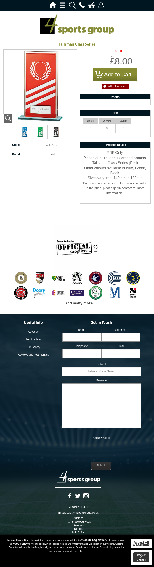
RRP (111, 51)
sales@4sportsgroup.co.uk (82, 512)
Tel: (69, 507)
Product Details (116, 144)
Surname (121, 330)
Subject (101, 364)
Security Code (101, 437)
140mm (90, 121)
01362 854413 (81, 507)
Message (101, 380)
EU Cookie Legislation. (92, 540)
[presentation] (101, 448)
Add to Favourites (116, 86)
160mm (107, 121)
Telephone (81, 346)
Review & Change (141, 557)
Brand (16, 154)
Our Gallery (33, 347)
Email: (62, 512)
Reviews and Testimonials (33, 354)
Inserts (115, 97)
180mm (123, 121)
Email (121, 346)
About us (33, 331)
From (112, 56)
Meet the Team (33, 339)
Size (115, 112)
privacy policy (19, 543)
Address (78, 518)
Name (81, 330)
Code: (16, 144)
